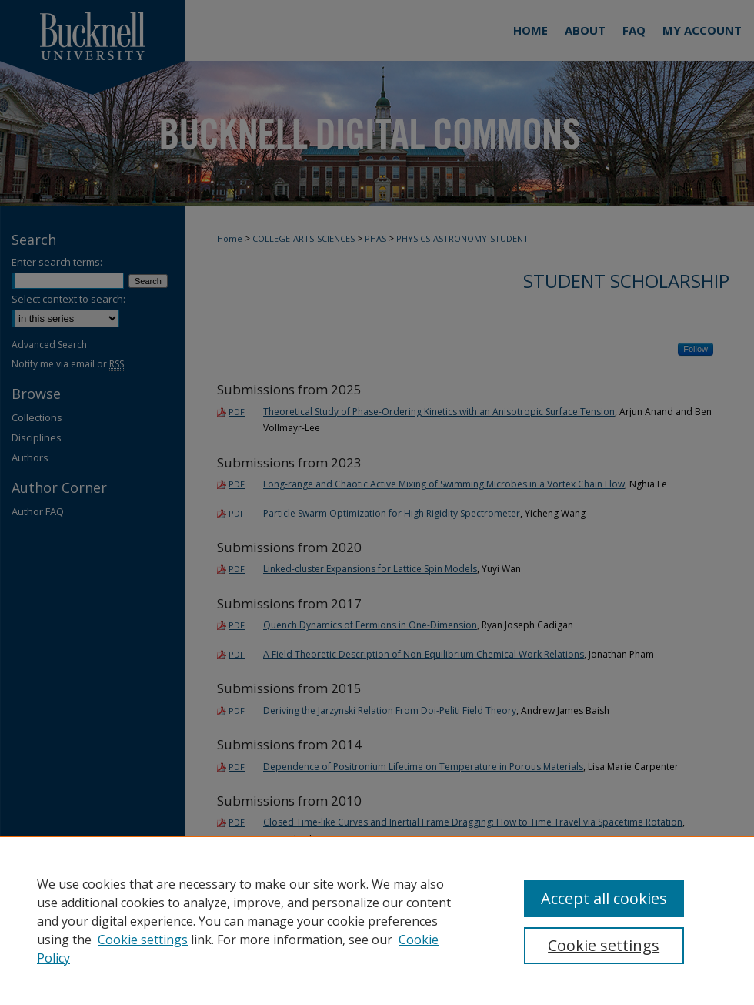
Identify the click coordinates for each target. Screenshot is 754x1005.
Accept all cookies (604, 898)
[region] (377, 920)
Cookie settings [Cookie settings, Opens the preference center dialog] (603, 945)
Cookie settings (143, 939)
